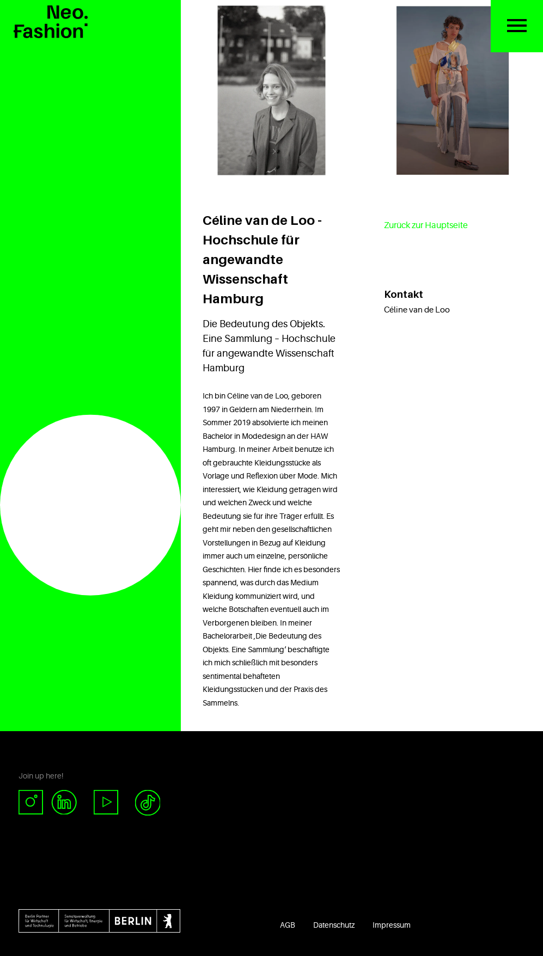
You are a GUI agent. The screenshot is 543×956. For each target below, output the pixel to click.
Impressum (392, 925)
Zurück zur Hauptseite (426, 225)
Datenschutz (334, 925)
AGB (287, 925)
